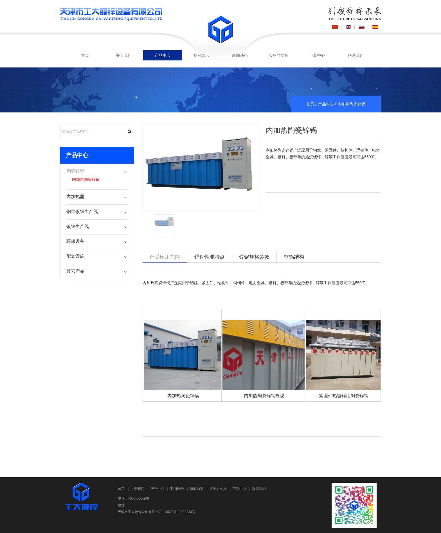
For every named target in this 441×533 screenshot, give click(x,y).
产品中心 (162, 55)
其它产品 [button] (75, 271)
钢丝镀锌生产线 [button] (82, 211)
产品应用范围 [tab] (165, 257)
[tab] (97, 171)
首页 (85, 55)
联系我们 (356, 55)
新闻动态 (240, 55)
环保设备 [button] (75, 241)
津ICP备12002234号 (180, 512)
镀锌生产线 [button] (77, 226)
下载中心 (317, 55)
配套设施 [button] (75, 256)
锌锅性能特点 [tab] (209, 257)
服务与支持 (278, 55)
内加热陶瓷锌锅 (291, 130)
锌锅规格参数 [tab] (254, 257)
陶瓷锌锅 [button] (75, 171)
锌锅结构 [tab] (294, 257)
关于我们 (124, 55)
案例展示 (201, 55)
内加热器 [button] (75, 196)
